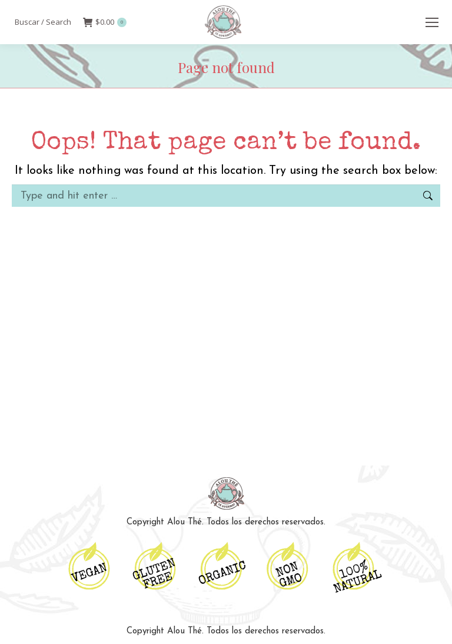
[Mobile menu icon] (432, 22)
